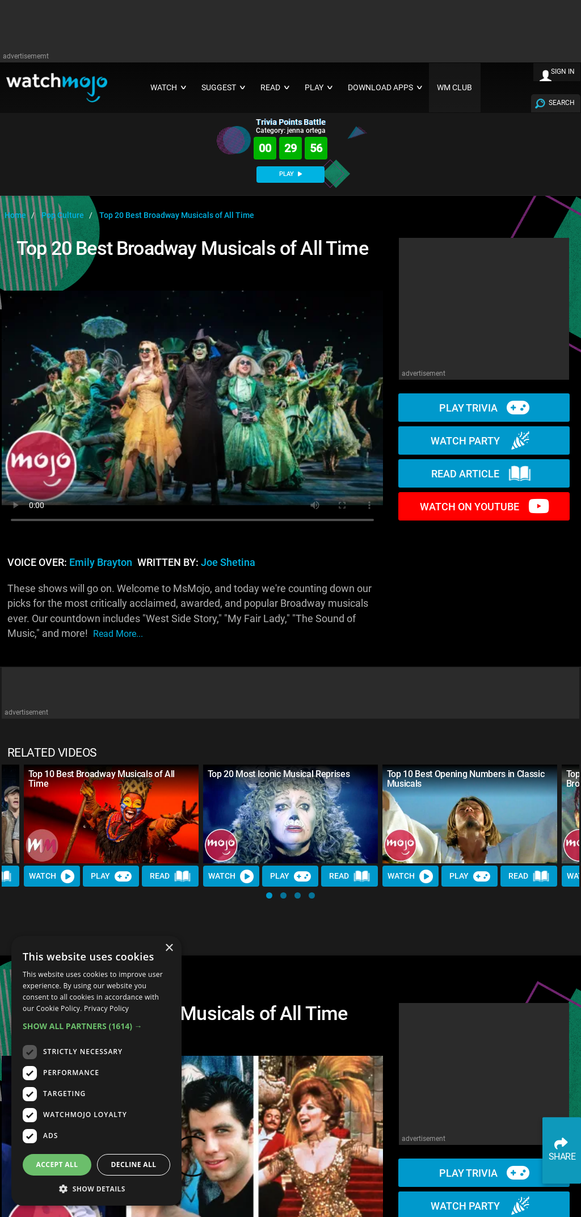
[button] (269, 895)
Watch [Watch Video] (52, 876)
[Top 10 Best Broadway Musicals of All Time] (111, 814)
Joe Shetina (228, 562)
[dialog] (96, 1071)
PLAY (290, 174)
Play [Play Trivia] (111, 876)
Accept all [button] (57, 1164)
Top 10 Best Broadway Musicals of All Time (101, 779)
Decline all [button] (134, 1164)
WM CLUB (454, 88)
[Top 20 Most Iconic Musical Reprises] (290, 814)
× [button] (169, 948)
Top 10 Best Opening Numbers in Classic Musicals (466, 779)
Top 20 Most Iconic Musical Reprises (279, 774)
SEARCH (562, 103)
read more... (118, 633)
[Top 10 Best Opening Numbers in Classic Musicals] (469, 814)
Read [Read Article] (170, 875)
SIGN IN (563, 71)
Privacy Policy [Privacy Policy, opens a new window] (106, 1008)
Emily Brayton (100, 562)
